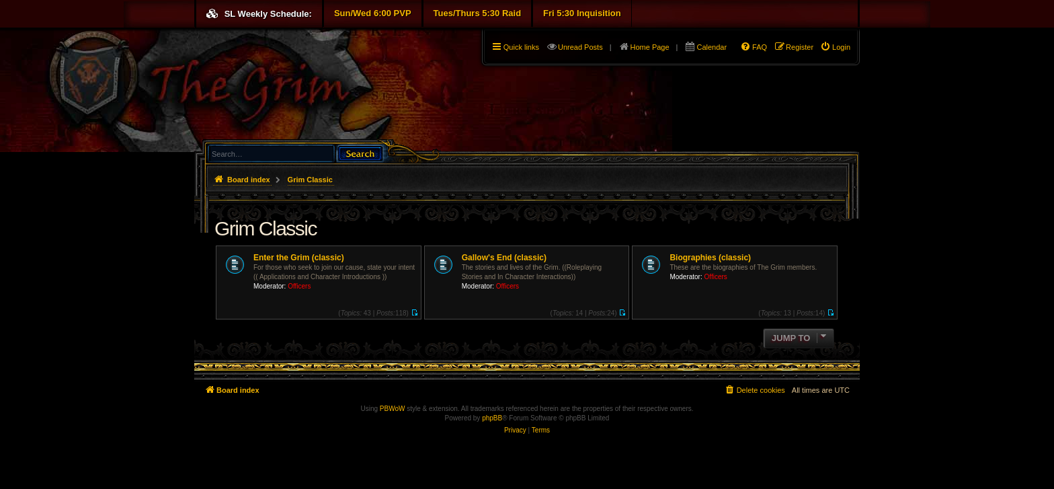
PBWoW (392, 408)
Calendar (711, 47)
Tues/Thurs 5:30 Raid (478, 13)
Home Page (650, 47)
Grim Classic (265, 228)
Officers (299, 286)
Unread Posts (580, 47)
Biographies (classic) (710, 257)
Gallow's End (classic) (504, 257)
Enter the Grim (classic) (298, 257)
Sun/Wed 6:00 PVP (372, 13)
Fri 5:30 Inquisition (582, 13)
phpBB (492, 418)
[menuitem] (835, 47)
